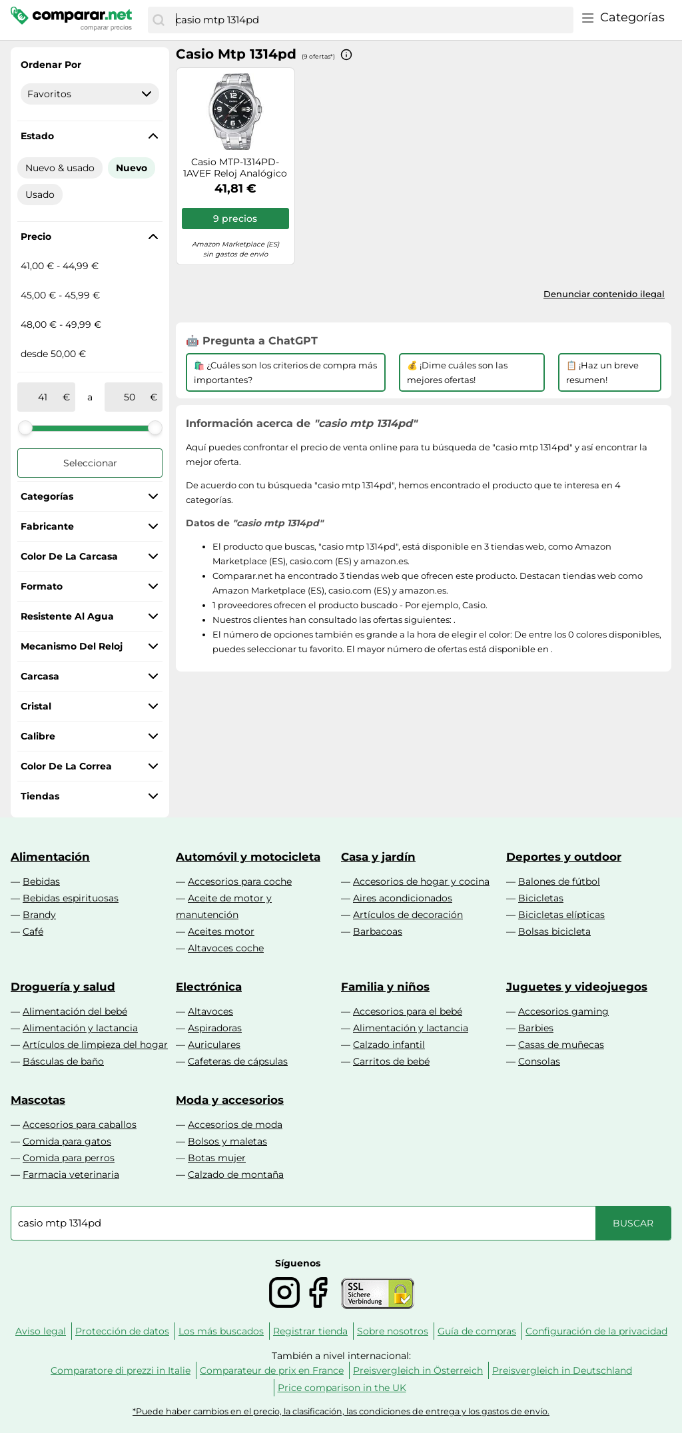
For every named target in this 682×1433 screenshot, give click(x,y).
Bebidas (41, 881)
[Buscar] (158, 20)
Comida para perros (69, 1158)
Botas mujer (217, 1158)
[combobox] (371, 20)
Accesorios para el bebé (407, 1011)
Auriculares (214, 1045)
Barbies (535, 1028)
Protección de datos (122, 1331)
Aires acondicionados (402, 898)
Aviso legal (40, 1331)
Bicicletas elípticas (561, 915)
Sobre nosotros (392, 1331)
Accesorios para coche (240, 881)
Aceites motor (221, 931)
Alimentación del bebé (75, 1011)
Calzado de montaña (236, 1175)
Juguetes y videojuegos (576, 986)
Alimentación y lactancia (80, 1028)
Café (33, 931)
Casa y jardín (378, 856)
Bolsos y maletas (227, 1141)
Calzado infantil (389, 1045)
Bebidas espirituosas (71, 898)
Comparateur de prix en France (272, 1370)
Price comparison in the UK (342, 1388)
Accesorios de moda (235, 1125)
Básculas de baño (63, 1061)
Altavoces (210, 1011)
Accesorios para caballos (80, 1125)
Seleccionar (90, 463)
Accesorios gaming (563, 1011)
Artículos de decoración (408, 915)
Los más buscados (221, 1331)
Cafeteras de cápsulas (238, 1061)
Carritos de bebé (391, 1061)
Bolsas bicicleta (554, 931)
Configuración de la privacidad (596, 1331)
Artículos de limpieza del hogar (95, 1045)
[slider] (25, 427)
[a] (130, 397)
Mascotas (38, 1100)
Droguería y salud (63, 986)
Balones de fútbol (559, 881)
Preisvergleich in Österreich (418, 1370)
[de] (43, 397)
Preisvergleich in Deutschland (562, 1370)
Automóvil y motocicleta (248, 856)
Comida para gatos (67, 1141)
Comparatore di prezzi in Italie (120, 1370)
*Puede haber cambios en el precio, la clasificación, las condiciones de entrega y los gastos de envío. (341, 1411)
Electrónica (209, 986)
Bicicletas (540, 898)
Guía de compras (477, 1331)
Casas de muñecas (561, 1045)
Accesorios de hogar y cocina (421, 881)
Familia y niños (385, 986)
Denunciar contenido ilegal (604, 293)
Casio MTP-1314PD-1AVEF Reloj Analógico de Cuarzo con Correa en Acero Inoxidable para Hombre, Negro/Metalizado (235, 168)
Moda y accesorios (230, 1100)
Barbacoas (377, 931)
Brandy (39, 915)
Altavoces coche (226, 948)
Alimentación (50, 856)
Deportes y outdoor (563, 856)
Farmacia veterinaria (71, 1175)
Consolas (539, 1061)
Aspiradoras (215, 1028)
